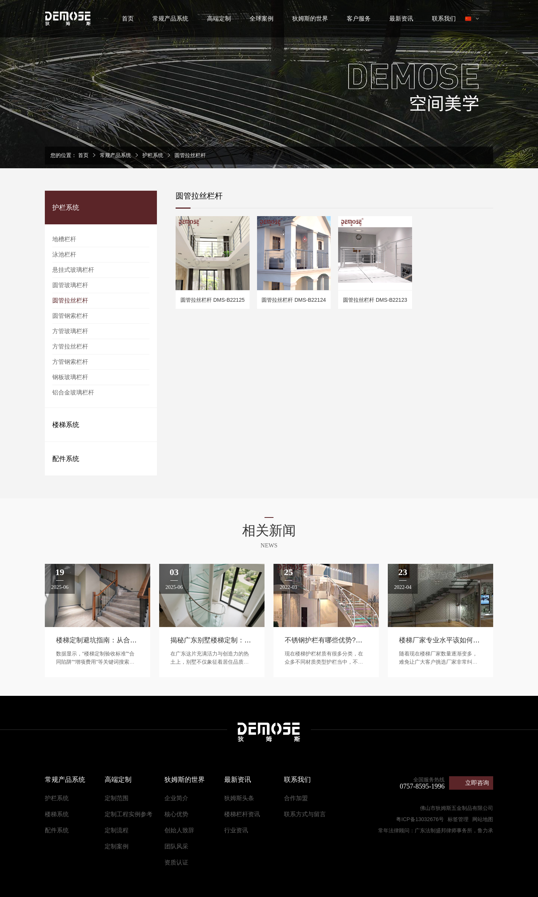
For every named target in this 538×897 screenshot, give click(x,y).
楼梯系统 (65, 424)
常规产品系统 (170, 18)
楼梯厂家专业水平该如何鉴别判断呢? (454, 640)
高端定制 (219, 18)
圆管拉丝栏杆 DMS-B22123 (375, 300)
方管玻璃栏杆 (70, 331)
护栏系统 (152, 155)
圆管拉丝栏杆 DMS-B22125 (212, 300)
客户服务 (359, 18)
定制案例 (117, 846)
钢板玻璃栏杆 (70, 377)
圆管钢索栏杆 (70, 316)
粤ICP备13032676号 (420, 819)
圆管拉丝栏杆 (190, 155)
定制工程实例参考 (128, 814)
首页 (128, 18)
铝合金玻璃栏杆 (73, 392)
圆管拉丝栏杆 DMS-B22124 (294, 300)
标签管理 (458, 819)
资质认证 (176, 862)
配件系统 (65, 459)
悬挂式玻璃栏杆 (73, 270)
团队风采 (176, 846)
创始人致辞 (179, 830)
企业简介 (176, 798)
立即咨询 (477, 783)
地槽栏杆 (64, 239)
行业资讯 (236, 830)
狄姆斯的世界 (310, 18)
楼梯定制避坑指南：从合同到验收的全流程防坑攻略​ (133, 640)
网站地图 (482, 819)
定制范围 (117, 798)
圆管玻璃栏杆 (70, 285)
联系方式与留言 (305, 814)
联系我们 (444, 18)
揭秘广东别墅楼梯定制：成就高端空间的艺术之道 (244, 640)
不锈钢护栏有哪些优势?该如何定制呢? (342, 640)
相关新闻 (269, 530)
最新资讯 (401, 18)
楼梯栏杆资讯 (242, 814)
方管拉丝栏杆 (70, 346)
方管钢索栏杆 (70, 362)
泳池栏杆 (64, 254)
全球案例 (261, 18)
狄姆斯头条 (239, 798)
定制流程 (117, 830)
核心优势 (176, 814)
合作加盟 (296, 798)
